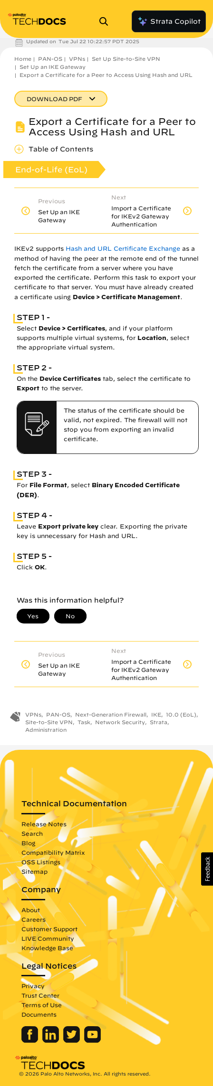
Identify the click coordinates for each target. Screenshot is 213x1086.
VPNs (77, 59)
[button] (207, 869)
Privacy (33, 985)
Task (83, 722)
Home (22, 59)
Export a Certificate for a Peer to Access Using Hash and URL (106, 75)
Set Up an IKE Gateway (52, 67)
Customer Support (49, 928)
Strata (158, 722)
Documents (39, 1014)
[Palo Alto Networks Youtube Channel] (92, 1040)
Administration (46, 730)
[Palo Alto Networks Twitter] (72, 1040)
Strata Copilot (169, 21)
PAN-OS (50, 59)
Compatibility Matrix (53, 852)
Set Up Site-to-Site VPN (126, 59)
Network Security (120, 722)
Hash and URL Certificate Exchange (123, 248)
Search (32, 833)
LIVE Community (47, 938)
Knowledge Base (47, 947)
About (30, 910)
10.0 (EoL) (181, 714)
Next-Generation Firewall (110, 714)
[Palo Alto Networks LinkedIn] (51, 1040)
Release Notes (44, 824)
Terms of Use (41, 1004)
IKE (156, 714)
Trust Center (40, 995)
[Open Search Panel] (106, 21)
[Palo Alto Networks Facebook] (30, 1040)
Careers (33, 919)
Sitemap (34, 871)
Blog (28, 843)
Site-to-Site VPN (49, 722)
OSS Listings (40, 862)
